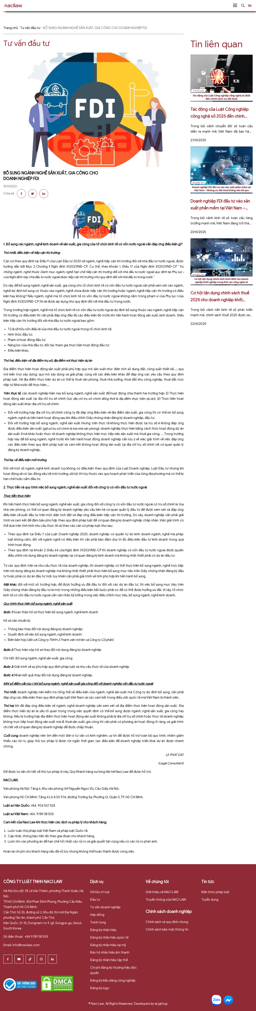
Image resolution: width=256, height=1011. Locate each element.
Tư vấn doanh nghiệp (105, 907)
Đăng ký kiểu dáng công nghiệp (113, 980)
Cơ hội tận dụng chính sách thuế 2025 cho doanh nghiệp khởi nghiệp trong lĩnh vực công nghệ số (219, 297)
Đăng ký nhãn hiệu (103, 930)
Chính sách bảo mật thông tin (167, 929)
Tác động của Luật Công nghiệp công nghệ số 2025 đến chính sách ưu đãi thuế (219, 113)
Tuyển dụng (209, 900)
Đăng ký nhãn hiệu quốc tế (109, 937)
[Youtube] (18, 959)
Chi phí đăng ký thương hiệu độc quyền (113, 970)
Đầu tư (95, 900)
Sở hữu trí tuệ (99, 892)
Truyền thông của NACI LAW (166, 900)
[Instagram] (41, 959)
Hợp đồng (97, 915)
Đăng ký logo (99, 988)
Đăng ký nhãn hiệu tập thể (109, 960)
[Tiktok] (30, 959)
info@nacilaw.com (26, 945)
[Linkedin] (52, 959)
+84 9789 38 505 (36, 937)
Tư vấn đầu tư (30, 28)
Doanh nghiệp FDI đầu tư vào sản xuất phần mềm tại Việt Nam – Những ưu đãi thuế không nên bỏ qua (220, 205)
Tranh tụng (98, 922)
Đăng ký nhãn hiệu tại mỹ (108, 945)
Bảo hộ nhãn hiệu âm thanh (109, 952)
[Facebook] (7, 959)
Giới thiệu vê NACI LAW (162, 892)
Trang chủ (10, 28)
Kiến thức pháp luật (215, 892)
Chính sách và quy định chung (167, 922)
